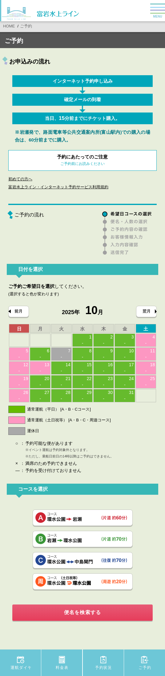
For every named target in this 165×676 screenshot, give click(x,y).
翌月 (147, 311)
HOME (9, 26)
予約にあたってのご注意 (82, 160)
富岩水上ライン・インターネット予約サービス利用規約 (58, 187)
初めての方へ (20, 179)
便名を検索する (82, 612)
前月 (18, 311)
